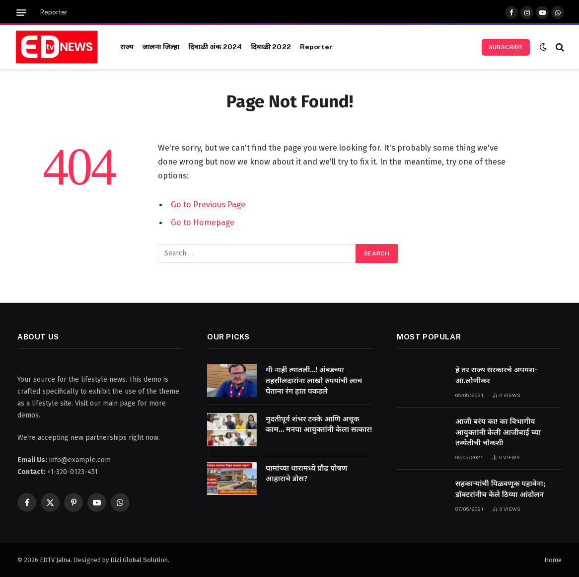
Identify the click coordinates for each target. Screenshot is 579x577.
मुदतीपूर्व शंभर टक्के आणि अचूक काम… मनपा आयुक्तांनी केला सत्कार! (319, 424)
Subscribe (506, 47)
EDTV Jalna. (56, 560)
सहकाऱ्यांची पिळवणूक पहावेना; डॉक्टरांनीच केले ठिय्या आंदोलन (500, 488)
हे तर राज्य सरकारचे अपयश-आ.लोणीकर (496, 375)
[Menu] (21, 12)
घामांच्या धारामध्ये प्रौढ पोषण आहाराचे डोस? (306, 473)
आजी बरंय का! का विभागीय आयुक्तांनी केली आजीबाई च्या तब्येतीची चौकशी (498, 432)
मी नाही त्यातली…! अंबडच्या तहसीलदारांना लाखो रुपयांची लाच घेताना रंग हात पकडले (314, 380)
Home (553, 560)
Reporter (54, 12)
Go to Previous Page (208, 204)
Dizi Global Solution (139, 560)
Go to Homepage (202, 222)
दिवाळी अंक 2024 (215, 47)
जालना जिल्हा (161, 47)
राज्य (127, 47)
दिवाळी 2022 (270, 47)
